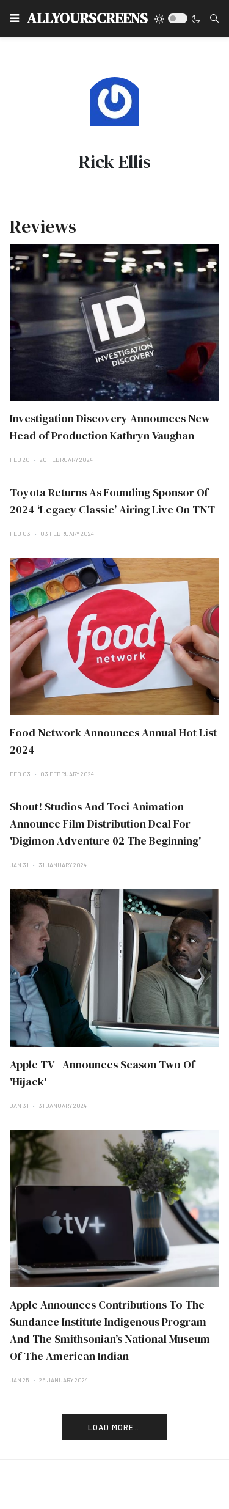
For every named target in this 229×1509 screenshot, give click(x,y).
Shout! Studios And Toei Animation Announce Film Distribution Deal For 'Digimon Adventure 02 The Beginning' (105, 823)
